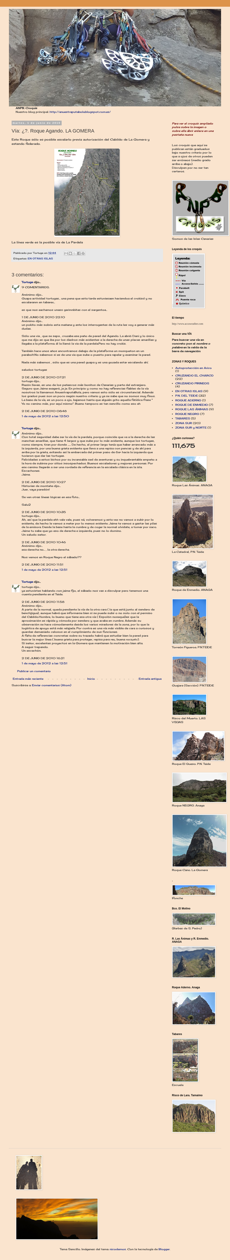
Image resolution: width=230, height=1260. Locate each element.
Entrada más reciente (28, 678)
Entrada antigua (150, 678)
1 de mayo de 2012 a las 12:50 (45, 416)
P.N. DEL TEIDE (186, 395)
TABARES (182, 418)
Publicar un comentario (34, 671)
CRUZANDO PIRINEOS (192, 383)
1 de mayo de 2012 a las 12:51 (44, 569)
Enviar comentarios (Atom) (51, 685)
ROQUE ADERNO (188, 400)
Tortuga (27, 282)
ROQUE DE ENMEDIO (191, 404)
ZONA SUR (183, 423)
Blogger (164, 1249)
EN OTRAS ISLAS (40, 258)
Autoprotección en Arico (193, 368)
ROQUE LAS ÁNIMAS (191, 409)
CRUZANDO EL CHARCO (194, 375)
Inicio (91, 678)
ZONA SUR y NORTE (191, 427)
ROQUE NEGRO (187, 414)
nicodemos (118, 1249)
